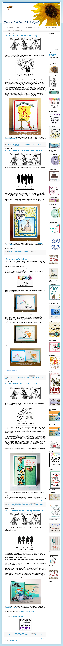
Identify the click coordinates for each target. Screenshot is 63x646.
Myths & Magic (27, 634)
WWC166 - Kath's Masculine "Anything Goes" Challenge (23, 150)
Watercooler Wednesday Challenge (12, 138)
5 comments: (26, 251)
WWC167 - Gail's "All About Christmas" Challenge (21, 36)
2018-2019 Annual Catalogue (13, 504)
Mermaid (23, 634)
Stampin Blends (10, 505)
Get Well (21, 377)
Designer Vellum (35, 504)
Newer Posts (7, 638)
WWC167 (19, 145)
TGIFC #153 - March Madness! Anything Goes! (27, 611)
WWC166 (14, 254)
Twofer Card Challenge (36, 369)
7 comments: (27, 633)
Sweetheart (29, 377)
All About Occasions (21, 504)
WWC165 (27, 505)
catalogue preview (29, 504)
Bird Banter (18, 377)
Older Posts (43, 638)
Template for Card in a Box (17, 30)
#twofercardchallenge (12, 377)
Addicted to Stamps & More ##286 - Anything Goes (18, 613)
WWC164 (14, 635)
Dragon (14, 634)
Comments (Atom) (13, 640)
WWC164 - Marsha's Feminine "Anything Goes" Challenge (24, 511)
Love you (25, 377)
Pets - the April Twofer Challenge (16, 259)
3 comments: (26, 503)
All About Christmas (11, 144)
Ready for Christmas (31, 144)
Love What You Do (24, 144)
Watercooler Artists (38, 144)
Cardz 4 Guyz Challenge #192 (24, 247)
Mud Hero (9, 30)
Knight (20, 634)
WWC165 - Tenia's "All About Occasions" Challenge (21, 383)
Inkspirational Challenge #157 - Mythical (19, 616)
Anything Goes (17, 144)
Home (5, 30)
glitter (17, 634)
